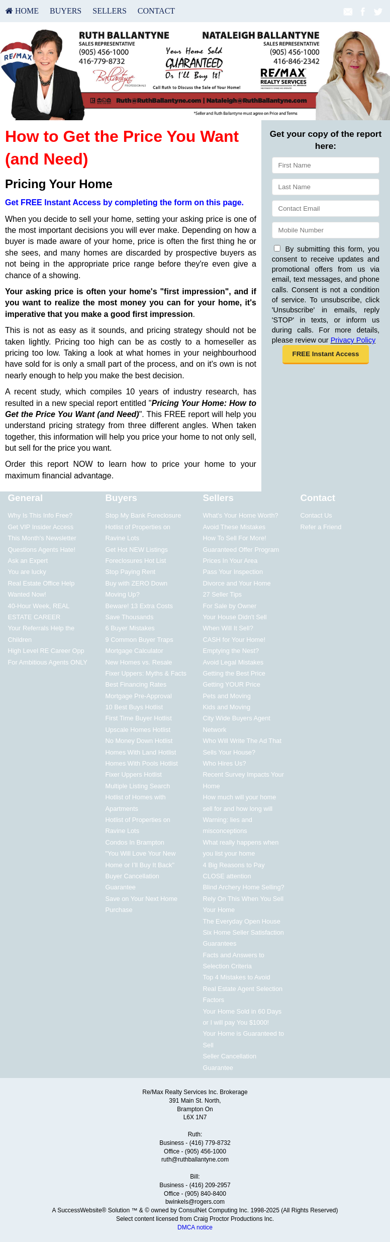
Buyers (65, 11)
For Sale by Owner (229, 606)
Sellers (109, 11)
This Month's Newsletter (42, 538)
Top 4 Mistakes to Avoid (236, 977)
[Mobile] (325, 230)
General (25, 497)
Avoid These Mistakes (234, 527)
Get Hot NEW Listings (137, 549)
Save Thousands (130, 617)
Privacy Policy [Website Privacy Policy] (353, 340)
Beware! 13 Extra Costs (139, 606)
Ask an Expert (28, 560)
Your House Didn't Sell (234, 617)
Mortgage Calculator (134, 650)
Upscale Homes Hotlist (138, 729)
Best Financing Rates (136, 684)
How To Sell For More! (234, 538)
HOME (22, 11)
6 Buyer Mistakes (130, 628)
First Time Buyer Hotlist (139, 718)
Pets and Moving (226, 696)
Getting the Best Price (234, 673)
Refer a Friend (320, 527)
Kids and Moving (226, 707)
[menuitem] (22, 11)
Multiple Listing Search (138, 786)
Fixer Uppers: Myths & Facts (146, 673)
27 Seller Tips (222, 594)
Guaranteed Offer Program (241, 549)
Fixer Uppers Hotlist (134, 774)
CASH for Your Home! (234, 639)
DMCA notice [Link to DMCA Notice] (195, 1227)
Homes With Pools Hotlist (142, 763)
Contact (156, 11)
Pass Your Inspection (233, 571)
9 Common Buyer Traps (139, 639)
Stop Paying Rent (131, 571)
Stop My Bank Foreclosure (143, 515)
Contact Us (316, 515)
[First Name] (325, 165)
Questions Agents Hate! (41, 549)
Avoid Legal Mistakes (233, 662)
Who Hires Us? (224, 763)
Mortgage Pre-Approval (139, 696)
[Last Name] (325, 187)
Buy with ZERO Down (137, 583)
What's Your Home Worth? (240, 515)
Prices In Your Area (230, 560)
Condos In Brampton (135, 842)
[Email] (325, 208)
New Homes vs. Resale (139, 662)
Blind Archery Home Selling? (243, 887)
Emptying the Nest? (231, 650)
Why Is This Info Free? (40, 515)
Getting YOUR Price (231, 684)
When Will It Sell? (228, 628)
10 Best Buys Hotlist (134, 707)
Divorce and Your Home (236, 583)
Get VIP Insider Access (41, 527)
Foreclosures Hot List (136, 560)
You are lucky (27, 571)
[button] (325, 354)
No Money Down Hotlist (139, 740)
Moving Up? (123, 594)
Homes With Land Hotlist (141, 752)
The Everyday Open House (241, 921)
